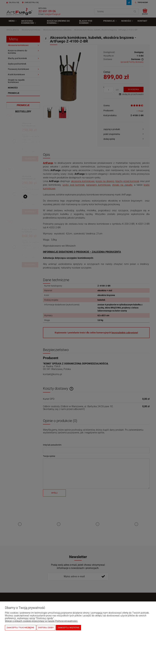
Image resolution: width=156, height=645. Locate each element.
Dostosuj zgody (46, 628)
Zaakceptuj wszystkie (68, 628)
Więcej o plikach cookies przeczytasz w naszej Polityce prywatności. (41, 621)
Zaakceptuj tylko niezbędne (20, 628)
